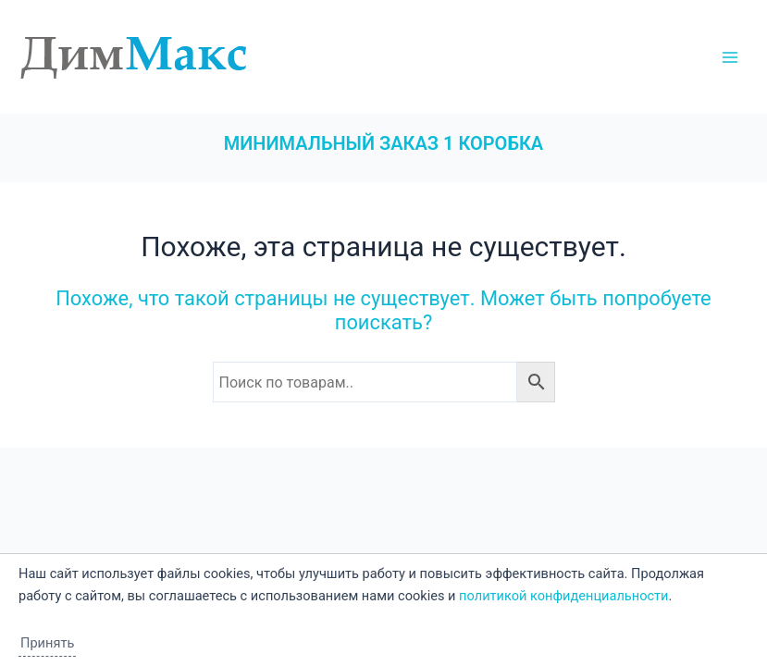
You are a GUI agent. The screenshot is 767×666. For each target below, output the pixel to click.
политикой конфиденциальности (563, 595)
